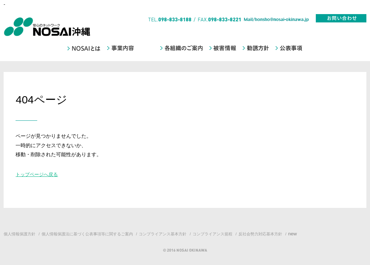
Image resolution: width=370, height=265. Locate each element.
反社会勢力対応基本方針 (260, 234)
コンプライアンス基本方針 (162, 234)
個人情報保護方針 (19, 234)
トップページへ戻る (37, 174)
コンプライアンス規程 (212, 234)
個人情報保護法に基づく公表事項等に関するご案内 (87, 234)
